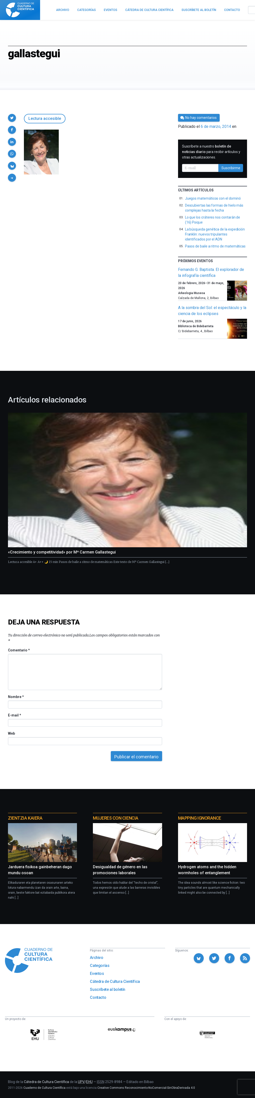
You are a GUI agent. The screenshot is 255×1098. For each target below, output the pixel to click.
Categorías (99, 965)
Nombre (15, 697)
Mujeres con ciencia (115, 818)
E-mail (14, 715)
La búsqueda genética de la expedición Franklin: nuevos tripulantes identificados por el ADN (215, 234)
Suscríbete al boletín (107, 989)
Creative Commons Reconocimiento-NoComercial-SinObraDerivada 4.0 (146, 1088)
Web (11, 733)
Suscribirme (230, 168)
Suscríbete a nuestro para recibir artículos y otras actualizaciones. (211, 151)
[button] (12, 118)
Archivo (96, 957)
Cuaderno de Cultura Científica (44, 1088)
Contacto (98, 997)
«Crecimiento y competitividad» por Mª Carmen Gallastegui (62, 552)
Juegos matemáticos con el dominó (213, 198)
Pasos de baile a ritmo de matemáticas (215, 246)
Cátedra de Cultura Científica (115, 981)
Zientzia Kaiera (25, 818)
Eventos (97, 973)
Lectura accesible (44, 118)
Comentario (19, 650)
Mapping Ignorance (199, 818)
